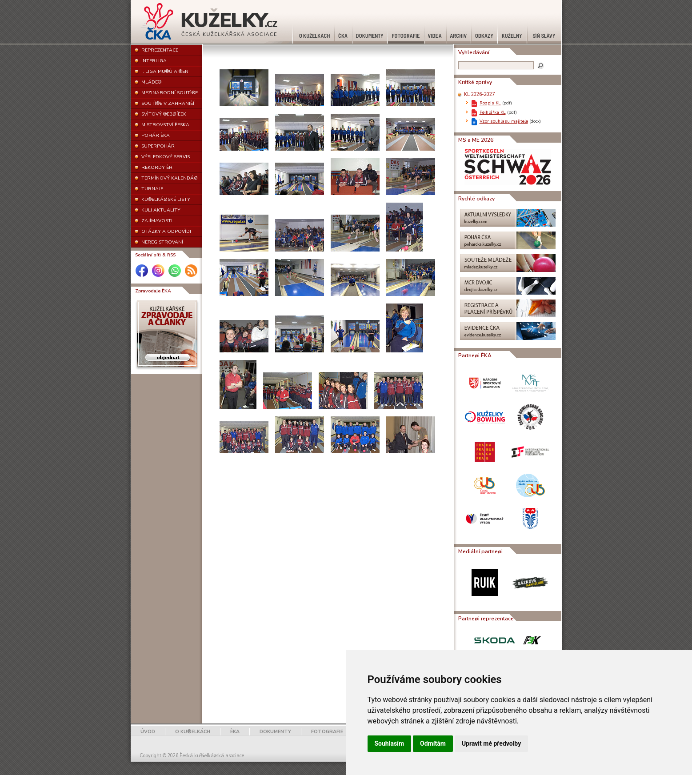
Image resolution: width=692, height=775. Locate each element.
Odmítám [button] (433, 743)
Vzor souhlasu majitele (504, 121)
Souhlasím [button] (389, 743)
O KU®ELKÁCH (192, 731)
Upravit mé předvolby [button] (491, 743)
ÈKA (235, 731)
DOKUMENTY (275, 731)
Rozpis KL (490, 103)
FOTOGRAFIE (327, 731)
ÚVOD (147, 731)
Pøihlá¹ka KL (493, 112)
